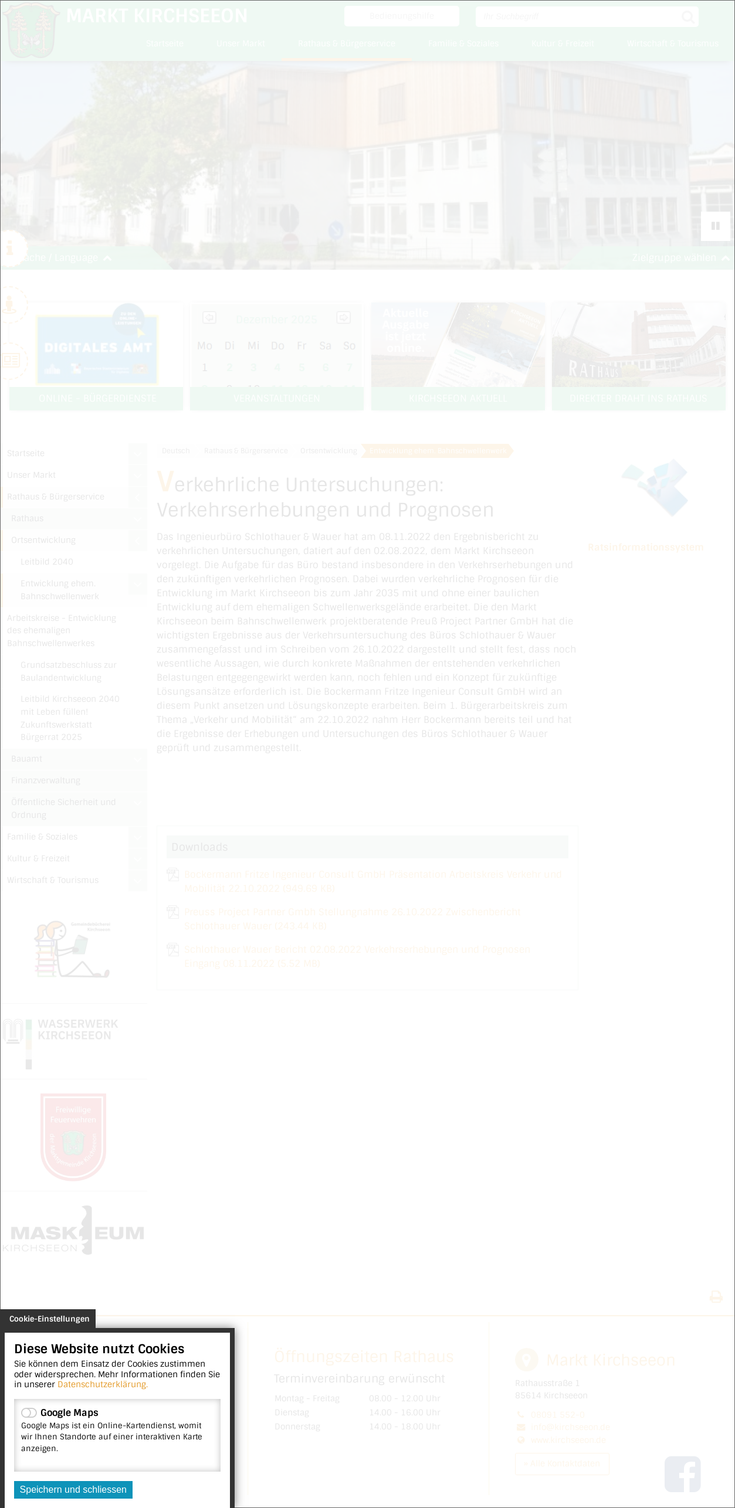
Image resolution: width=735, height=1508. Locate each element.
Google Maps (117, 1430)
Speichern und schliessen (73, 1490)
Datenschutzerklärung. (102, 1384)
